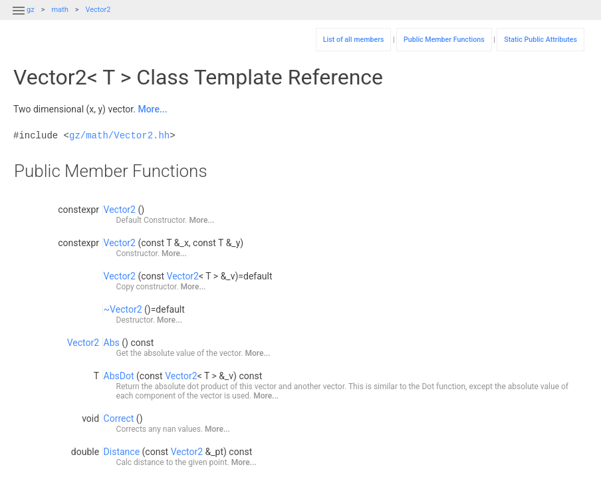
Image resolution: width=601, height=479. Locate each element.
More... (152, 109)
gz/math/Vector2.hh (119, 135)
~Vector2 (123, 309)
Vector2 (97, 9)
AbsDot (119, 376)
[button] (19, 19)
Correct (119, 418)
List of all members (353, 39)
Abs (112, 342)
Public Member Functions (444, 39)
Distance (122, 451)
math (59, 9)
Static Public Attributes (540, 39)
